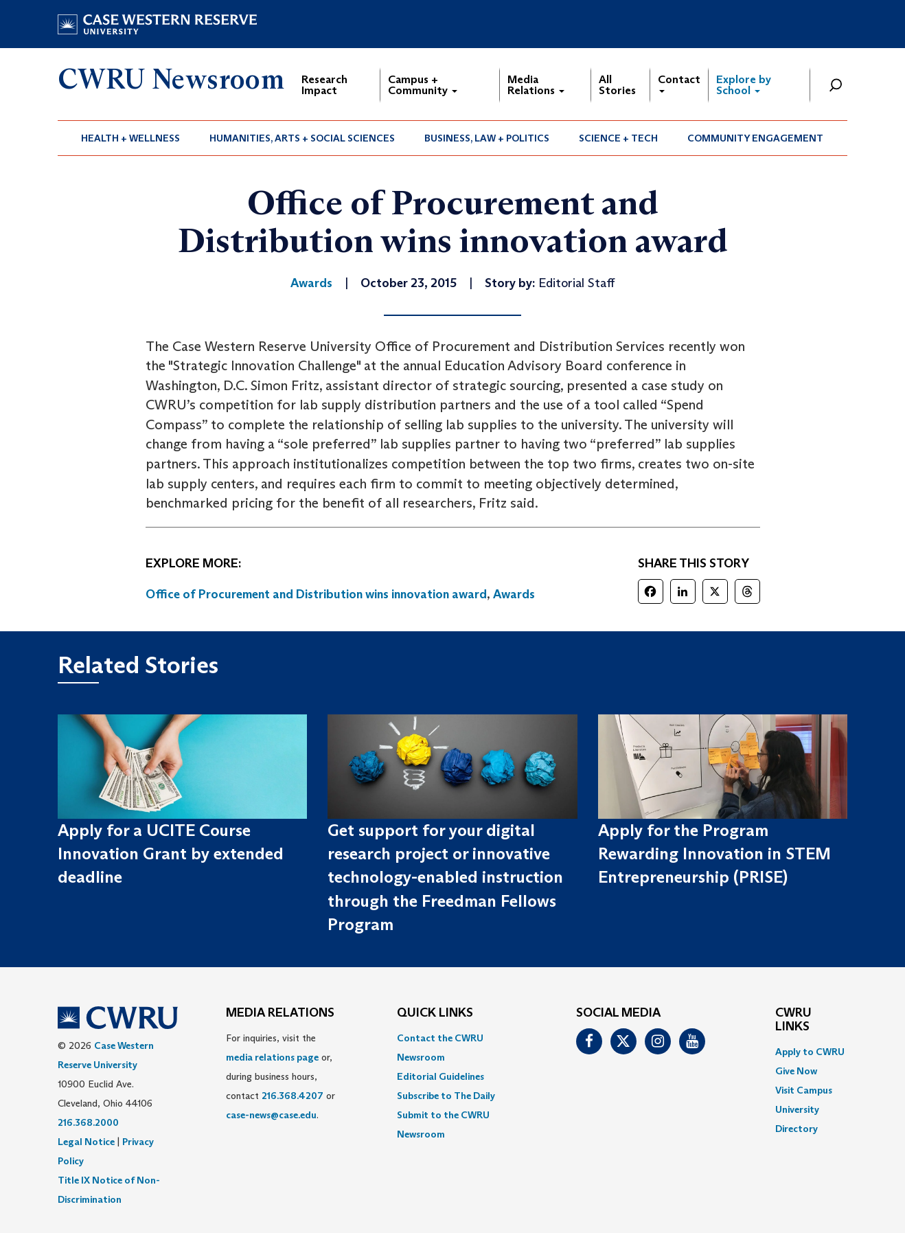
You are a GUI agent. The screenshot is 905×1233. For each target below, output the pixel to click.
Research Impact (324, 85)
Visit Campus (803, 1090)
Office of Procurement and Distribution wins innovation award (316, 594)
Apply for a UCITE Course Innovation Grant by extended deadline (171, 853)
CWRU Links (793, 1020)
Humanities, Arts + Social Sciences (302, 138)
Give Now (796, 1071)
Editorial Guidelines (440, 1076)
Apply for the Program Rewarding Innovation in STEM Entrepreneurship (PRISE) (714, 853)
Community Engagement (755, 138)
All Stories (617, 85)
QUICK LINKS (435, 1013)
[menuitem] (131, 138)
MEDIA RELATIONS (280, 1013)
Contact (679, 83)
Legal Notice (86, 1141)
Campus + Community (422, 85)
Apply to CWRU (810, 1051)
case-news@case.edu (271, 1115)
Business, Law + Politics (486, 138)
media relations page (272, 1057)
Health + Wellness (130, 138)
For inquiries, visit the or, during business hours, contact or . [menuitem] (280, 1076)
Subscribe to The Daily (446, 1095)
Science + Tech (618, 138)
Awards (514, 594)
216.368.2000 (88, 1122)
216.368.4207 (292, 1095)
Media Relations (535, 85)
